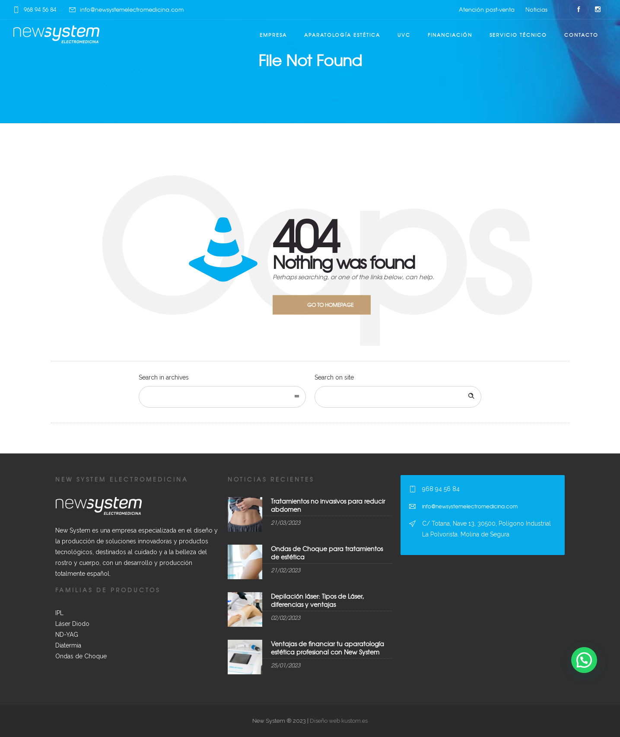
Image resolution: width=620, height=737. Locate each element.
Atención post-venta (487, 9)
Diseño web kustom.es (338, 721)
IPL (59, 612)
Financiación (450, 34)
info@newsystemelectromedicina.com (132, 9)
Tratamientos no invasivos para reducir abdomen (328, 505)
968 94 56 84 (40, 9)
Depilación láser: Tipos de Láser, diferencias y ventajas (317, 600)
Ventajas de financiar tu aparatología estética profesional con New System (327, 647)
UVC (403, 34)
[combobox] (222, 397)
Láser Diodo (72, 623)
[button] (584, 660)
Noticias (536, 9)
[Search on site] (398, 397)
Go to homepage (330, 305)
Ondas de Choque (81, 656)
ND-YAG (66, 634)
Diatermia (68, 645)
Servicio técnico (518, 34)
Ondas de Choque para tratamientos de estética (327, 552)
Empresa (273, 34)
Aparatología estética (342, 34)
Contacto (581, 34)
